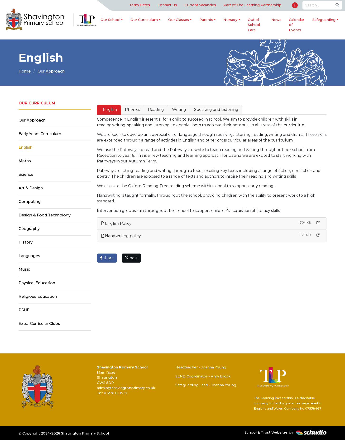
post (131, 258)
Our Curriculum (144, 20)
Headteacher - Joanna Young (200, 367)
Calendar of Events (296, 25)
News (276, 20)
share (107, 258)
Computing (30, 201)
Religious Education (38, 296)
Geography (29, 228)
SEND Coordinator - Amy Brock (202, 376)
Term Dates (139, 5)
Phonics (132, 109)
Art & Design (31, 188)
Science (26, 174)
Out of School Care (254, 25)
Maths (25, 161)
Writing (179, 109)
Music (24, 269)
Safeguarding (323, 20)
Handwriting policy (121, 236)
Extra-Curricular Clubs (39, 323)
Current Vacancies (200, 5)
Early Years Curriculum (40, 134)
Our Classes (178, 20)
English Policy (116, 223)
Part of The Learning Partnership (253, 5)
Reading (156, 109)
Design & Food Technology (45, 215)
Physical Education (37, 283)
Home (25, 71)
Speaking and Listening (216, 109)
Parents (206, 20)
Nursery (230, 20)
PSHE (24, 310)
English (110, 109)
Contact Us (167, 5)
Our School (110, 20)
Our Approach (51, 71)
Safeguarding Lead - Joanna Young (205, 385)
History (26, 242)
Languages (29, 256)
